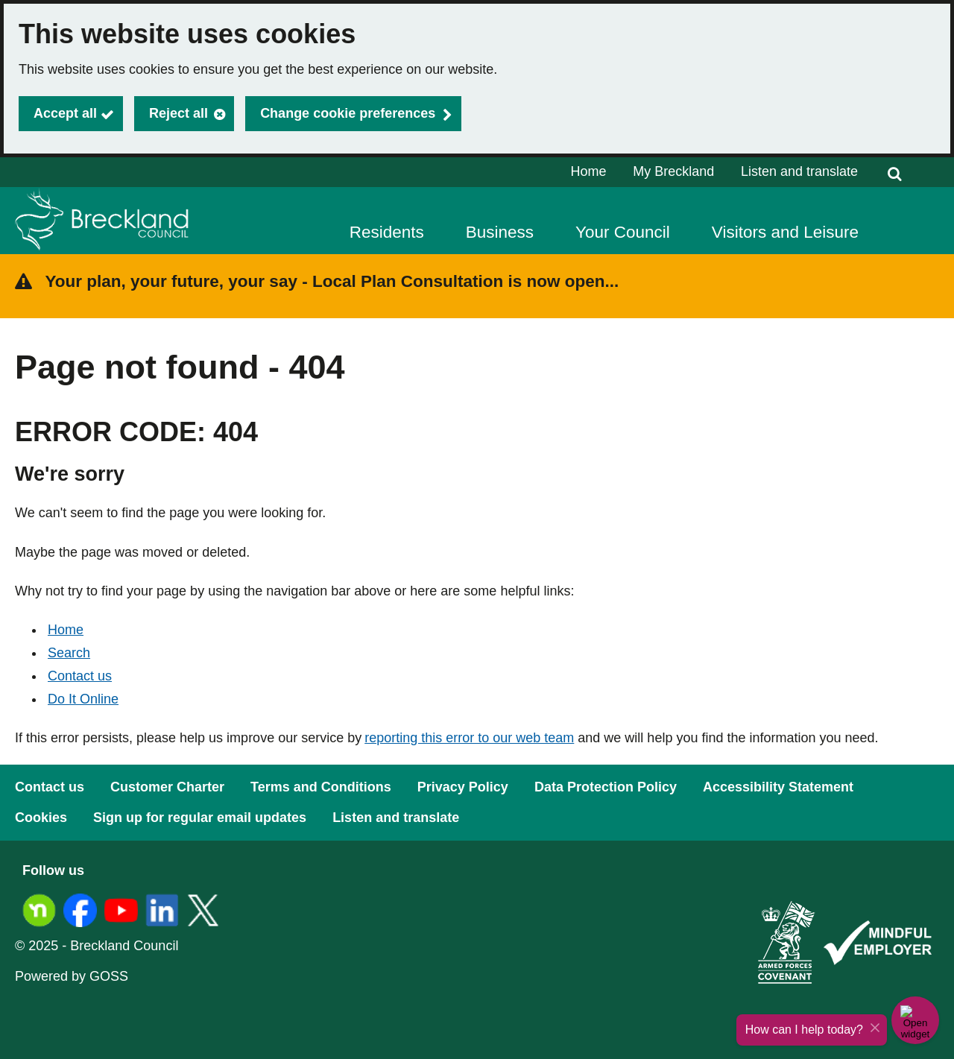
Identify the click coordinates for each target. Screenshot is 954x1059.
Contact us (80, 675)
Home (589, 171)
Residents (387, 232)
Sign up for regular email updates (199, 817)
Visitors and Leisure (785, 232)
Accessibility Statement (778, 787)
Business (500, 232)
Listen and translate (799, 171)
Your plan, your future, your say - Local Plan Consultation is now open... (332, 281)
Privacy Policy (462, 787)
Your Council (622, 232)
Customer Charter (167, 787)
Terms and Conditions (320, 787)
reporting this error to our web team (469, 737)
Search (69, 652)
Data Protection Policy (605, 787)
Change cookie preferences (347, 113)
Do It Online (83, 699)
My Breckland (673, 171)
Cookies (41, 817)
